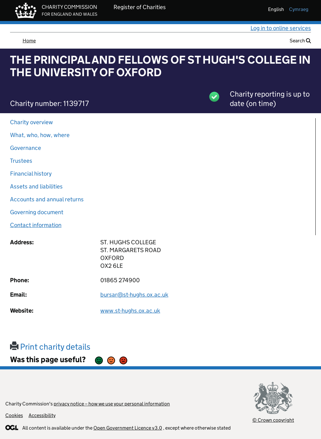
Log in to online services (280, 28)
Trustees (21, 160)
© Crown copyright (273, 420)
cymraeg (298, 9)
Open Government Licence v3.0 (127, 428)
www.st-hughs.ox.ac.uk (130, 310)
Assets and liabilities (36, 186)
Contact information (35, 225)
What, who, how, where (40, 135)
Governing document (36, 212)
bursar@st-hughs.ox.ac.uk (134, 294)
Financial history (31, 173)
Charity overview (31, 122)
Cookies (14, 415)
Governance (25, 147)
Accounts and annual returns (47, 199)
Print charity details (50, 346)
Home (29, 41)
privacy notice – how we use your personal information (112, 404)
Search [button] (300, 41)
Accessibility (42, 415)
